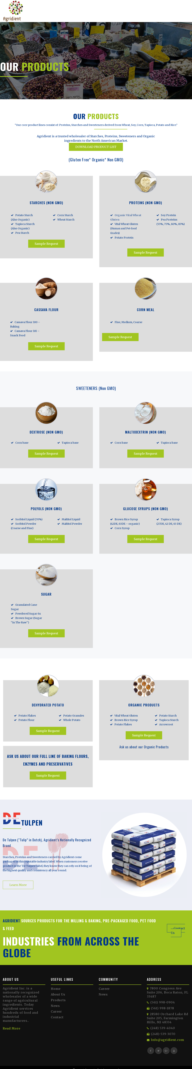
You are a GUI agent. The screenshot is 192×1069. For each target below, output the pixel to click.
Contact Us (178, 930)
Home (55, 989)
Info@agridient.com (167, 1040)
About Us (58, 994)
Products (58, 1000)
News (55, 1006)
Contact (57, 1017)
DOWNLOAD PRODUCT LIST (95, 147)
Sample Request (46, 244)
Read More (11, 1028)
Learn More (18, 885)
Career (56, 1011)
